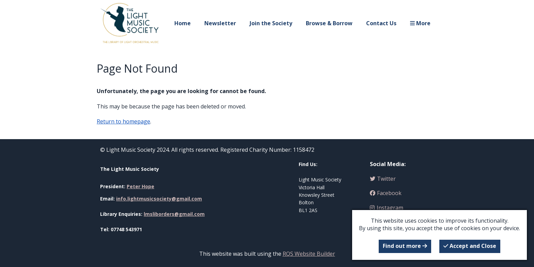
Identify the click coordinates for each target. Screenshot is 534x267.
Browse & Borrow (329, 23)
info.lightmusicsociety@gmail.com (159, 198)
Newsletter (220, 23)
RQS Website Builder (309, 253)
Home (182, 23)
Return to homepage (123, 121)
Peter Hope (140, 186)
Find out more (405, 246)
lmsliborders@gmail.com (174, 214)
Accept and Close (469, 246)
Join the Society (271, 23)
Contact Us (381, 23)
